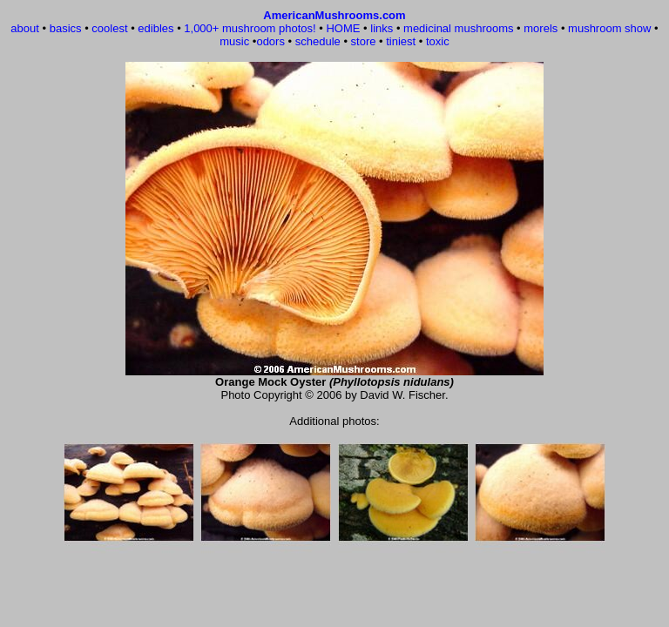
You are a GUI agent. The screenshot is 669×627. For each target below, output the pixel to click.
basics (66, 28)
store (363, 41)
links (381, 28)
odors (270, 41)
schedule (318, 41)
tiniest (401, 41)
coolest (109, 28)
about (24, 28)
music (234, 41)
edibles (155, 28)
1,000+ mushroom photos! (249, 28)
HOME (343, 28)
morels (541, 28)
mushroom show (609, 28)
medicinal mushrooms (458, 28)
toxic (437, 41)
